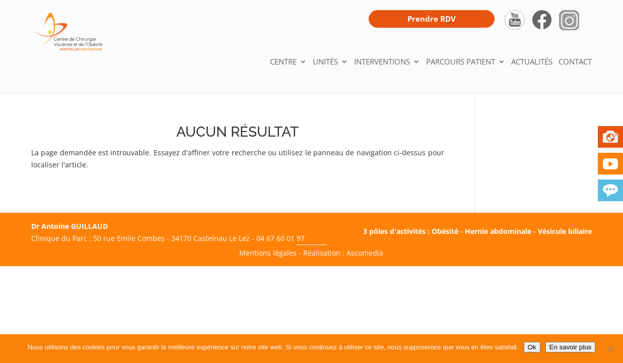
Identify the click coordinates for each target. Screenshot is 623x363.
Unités (325, 62)
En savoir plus (570, 347)
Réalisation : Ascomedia (343, 253)
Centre (283, 62)
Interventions (382, 62)
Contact (575, 62)
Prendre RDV (431, 19)
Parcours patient (460, 62)
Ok (532, 347)
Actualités (531, 62)
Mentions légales (268, 253)
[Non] (610, 349)
